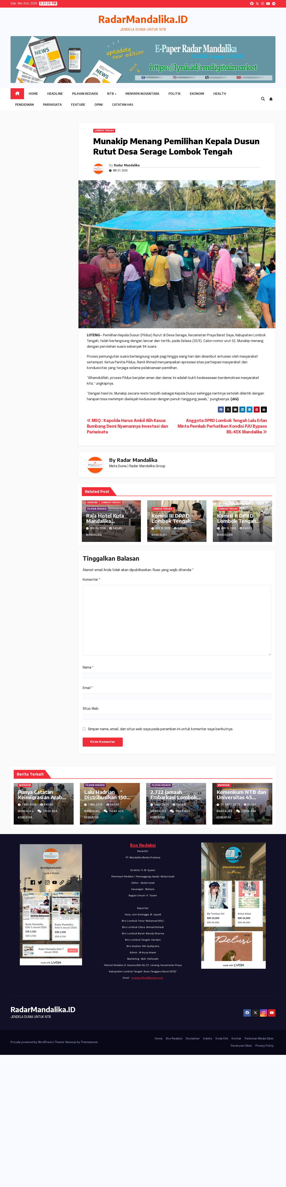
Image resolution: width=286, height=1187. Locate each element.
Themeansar (89, 1042)
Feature (78, 104)
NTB (110, 93)
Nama (88, 667)
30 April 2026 (231, 805)
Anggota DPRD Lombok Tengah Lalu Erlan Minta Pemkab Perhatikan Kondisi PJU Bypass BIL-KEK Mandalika (222, 426)
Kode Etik (222, 1038)
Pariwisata (52, 104)
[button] (263, 99)
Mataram (25, 785)
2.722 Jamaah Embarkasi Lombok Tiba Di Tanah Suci (173, 797)
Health (219, 93)
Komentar (92, 580)
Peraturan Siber (241, 1046)
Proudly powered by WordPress (32, 1042)
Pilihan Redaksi (85, 93)
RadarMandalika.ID (143, 19)
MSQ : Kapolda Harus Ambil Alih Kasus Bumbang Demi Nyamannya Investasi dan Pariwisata (127, 426)
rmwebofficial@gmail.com (147, 978)
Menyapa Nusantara (142, 93)
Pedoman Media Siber (259, 1038)
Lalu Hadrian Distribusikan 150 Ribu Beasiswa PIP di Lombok (109, 800)
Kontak (236, 1038)
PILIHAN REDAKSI (97, 509)
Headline (55, 93)
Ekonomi (197, 93)
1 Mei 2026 (29, 805)
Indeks (207, 1038)
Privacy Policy (264, 1046)
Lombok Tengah (104, 131)
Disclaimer (193, 1038)
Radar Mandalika (127, 165)
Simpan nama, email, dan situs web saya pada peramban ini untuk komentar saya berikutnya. (160, 729)
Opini (98, 104)
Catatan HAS (122, 104)
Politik (175, 93)
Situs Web (90, 709)
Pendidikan (24, 104)
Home (33, 93)
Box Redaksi (143, 845)
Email (88, 688)
